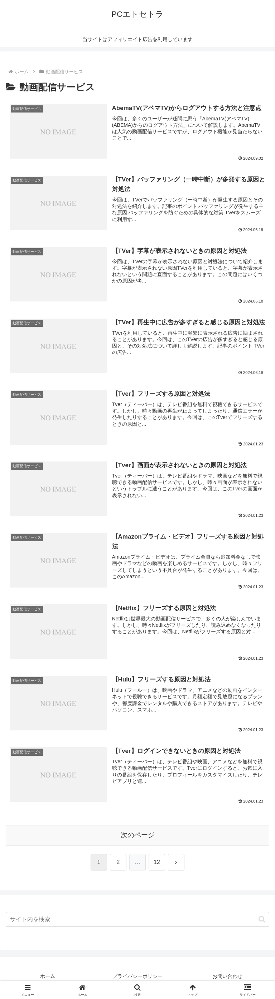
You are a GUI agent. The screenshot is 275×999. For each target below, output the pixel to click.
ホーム (47, 976)
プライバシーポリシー (137, 976)
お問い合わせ (227, 976)
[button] (262, 919)
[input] (137, 919)
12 (157, 862)
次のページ (138, 835)
